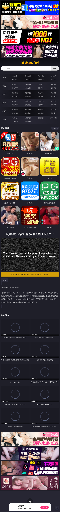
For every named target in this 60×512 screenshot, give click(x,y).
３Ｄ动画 (53, 84)
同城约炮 (15, 118)
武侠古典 (53, 110)
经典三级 (28, 96)
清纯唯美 (28, 105)
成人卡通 (41, 93)
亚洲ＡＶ (15, 84)
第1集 (4, 280)
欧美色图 (41, 101)
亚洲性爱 (15, 93)
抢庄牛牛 (53, 80)
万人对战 (41, 76)
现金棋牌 (41, 80)
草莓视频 (41, 118)
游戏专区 (53, 76)
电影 (4, 94)
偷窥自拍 (15, 101)
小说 (4, 111)
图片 (4, 103)
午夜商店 (28, 118)
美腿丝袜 (15, 105)
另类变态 (53, 96)
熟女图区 (41, 105)
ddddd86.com (30, 63)
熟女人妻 (15, 88)
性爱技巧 (53, 113)
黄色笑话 (41, 113)
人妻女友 (41, 110)
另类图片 (53, 105)
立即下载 (45, 507)
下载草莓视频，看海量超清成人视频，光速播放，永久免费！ (34, 274)
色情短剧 (28, 121)
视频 (4, 86)
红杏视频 (15, 121)
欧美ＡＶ (41, 84)
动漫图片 (53, 101)
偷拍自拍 (28, 93)
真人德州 (28, 76)
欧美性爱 (53, 93)
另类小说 (28, 113)
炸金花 (28, 80)
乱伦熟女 (41, 96)
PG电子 (14, 76)
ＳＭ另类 (53, 88)
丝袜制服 (28, 88)
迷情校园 (15, 113)
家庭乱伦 (28, 110)
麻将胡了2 (15, 80)
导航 (4, 119)
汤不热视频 (53, 118)
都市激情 (15, 110)
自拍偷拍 (28, 84)
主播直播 (41, 88)
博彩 (4, 77)
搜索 (54, 68)
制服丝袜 (15, 96)
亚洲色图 (28, 101)
